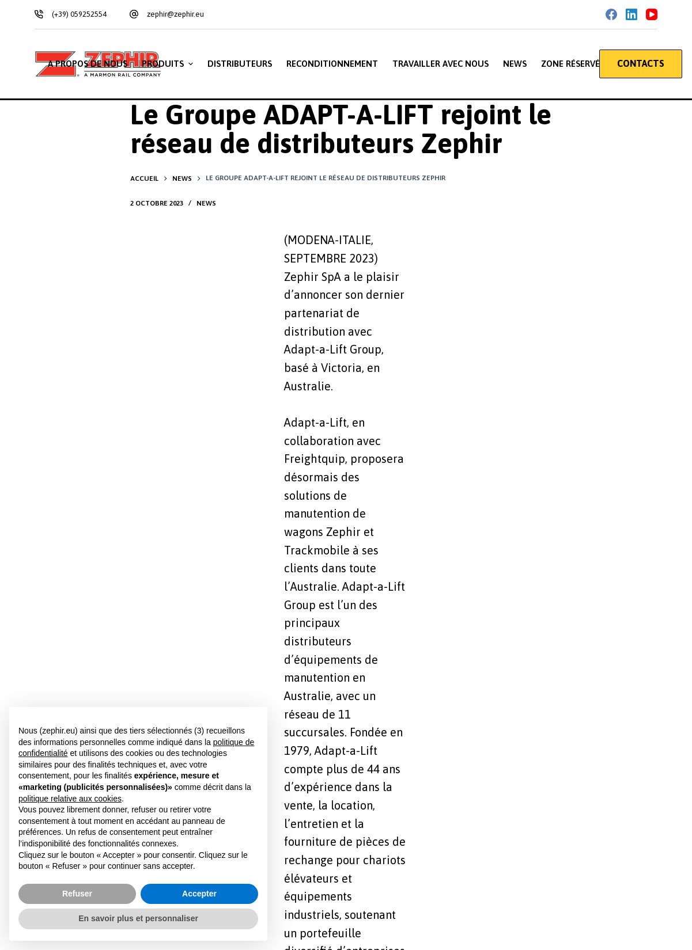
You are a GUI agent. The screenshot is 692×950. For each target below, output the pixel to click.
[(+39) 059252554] (39, 14)
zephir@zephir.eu (175, 14)
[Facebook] (611, 14)
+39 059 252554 (525, 761)
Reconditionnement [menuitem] (332, 64)
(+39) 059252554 (79, 14)
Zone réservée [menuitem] (572, 64)
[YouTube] (651, 14)
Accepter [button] (199, 893)
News (206, 203)
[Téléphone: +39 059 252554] (480, 752)
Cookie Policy (148, 692)
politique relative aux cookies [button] (70, 798)
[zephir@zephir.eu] (134, 14)
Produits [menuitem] (169, 64)
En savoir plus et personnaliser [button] (138, 918)
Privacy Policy (89, 692)
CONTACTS (640, 63)
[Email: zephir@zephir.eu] (480, 795)
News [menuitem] (515, 64)
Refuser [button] (77, 893)
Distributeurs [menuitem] (239, 64)
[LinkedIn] (631, 14)
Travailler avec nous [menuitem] (440, 64)
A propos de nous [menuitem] (87, 64)
